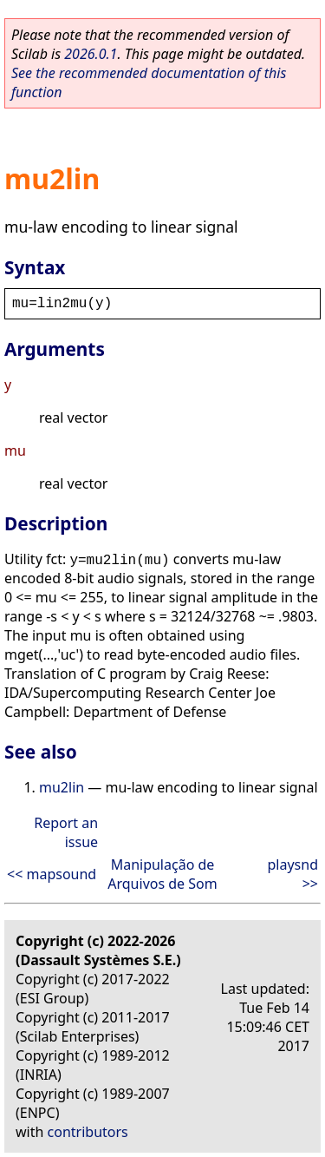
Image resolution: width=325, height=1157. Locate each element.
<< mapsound (51, 874)
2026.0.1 (90, 53)
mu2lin (61, 787)
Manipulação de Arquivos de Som (162, 874)
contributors (88, 1131)
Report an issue (66, 832)
